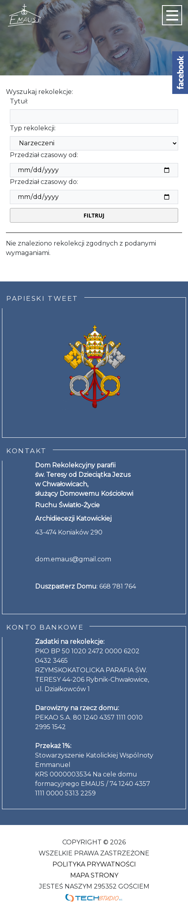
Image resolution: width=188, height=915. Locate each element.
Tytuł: (19, 101)
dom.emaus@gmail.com (73, 559)
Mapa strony (94, 875)
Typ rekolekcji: (33, 128)
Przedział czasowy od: (44, 155)
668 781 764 (117, 586)
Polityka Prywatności (94, 864)
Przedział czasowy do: (44, 182)
